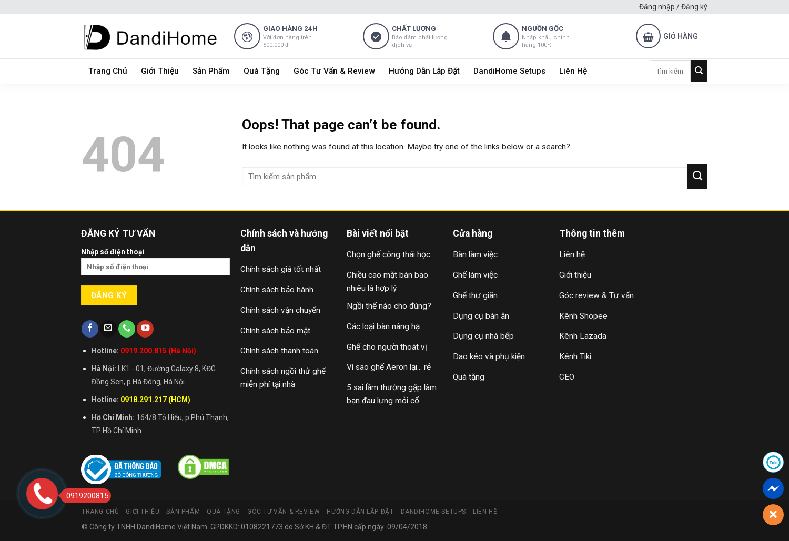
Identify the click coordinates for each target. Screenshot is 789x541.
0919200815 (84, 496)
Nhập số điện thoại (155, 265)
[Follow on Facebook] (90, 329)
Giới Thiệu (160, 71)
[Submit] (699, 71)
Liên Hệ (573, 71)
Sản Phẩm (211, 71)
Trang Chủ (107, 71)
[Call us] (126, 329)
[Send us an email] (108, 329)
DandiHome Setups (509, 71)
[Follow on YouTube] (145, 329)
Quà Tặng (262, 71)
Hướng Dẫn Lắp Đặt (424, 71)
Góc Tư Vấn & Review (334, 71)
